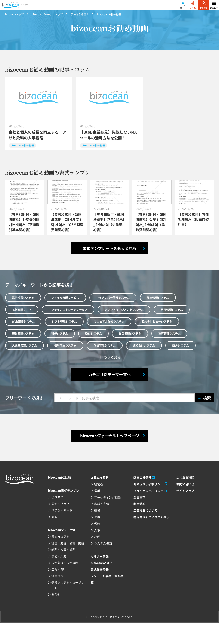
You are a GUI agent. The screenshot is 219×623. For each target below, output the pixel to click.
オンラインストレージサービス (68, 309)
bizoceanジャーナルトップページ (109, 435)
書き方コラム (60, 536)
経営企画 (57, 576)
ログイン (193, 5)
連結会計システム (144, 345)
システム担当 (103, 543)
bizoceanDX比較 (59, 477)
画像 (54, 517)
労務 (97, 523)
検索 (204, 397)
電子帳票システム (23, 297)
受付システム (93, 333)
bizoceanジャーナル (62, 530)
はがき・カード (61, 510)
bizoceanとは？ (102, 563)
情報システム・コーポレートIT (67, 585)
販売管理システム (158, 297)
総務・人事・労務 (63, 549)
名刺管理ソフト (21, 309)
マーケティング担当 (107, 497)
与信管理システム (104, 345)
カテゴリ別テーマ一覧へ (109, 374)
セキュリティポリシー (148, 484)
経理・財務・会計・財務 (67, 543)
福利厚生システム (65, 345)
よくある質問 (185, 477)
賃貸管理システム (169, 333)
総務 (97, 510)
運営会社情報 (142, 477)
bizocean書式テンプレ (63, 490)
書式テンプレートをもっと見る (109, 248)
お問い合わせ (185, 484)
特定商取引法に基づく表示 (151, 517)
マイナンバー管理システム (113, 297)
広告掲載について (145, 510)
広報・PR (57, 569)
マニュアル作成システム (109, 321)
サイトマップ (185, 491)
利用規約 (139, 504)
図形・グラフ (60, 504)
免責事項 (139, 497)
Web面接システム (23, 321)
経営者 (98, 484)
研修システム (59, 333)
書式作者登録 (100, 569)
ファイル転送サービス (65, 297)
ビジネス (57, 497)
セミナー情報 (100, 556)
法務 (97, 517)
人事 (97, 530)
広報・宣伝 (101, 504)
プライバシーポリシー (148, 491)
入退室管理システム (24, 345)
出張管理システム (130, 333)
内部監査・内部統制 (64, 563)
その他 (55, 594)
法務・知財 (58, 556)
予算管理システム (172, 309)
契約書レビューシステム (157, 321)
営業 (97, 491)
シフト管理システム (64, 321)
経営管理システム (23, 333)
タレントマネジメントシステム (124, 309)
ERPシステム (180, 345)
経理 (97, 536)
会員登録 (203, 5)
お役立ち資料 (100, 477)
